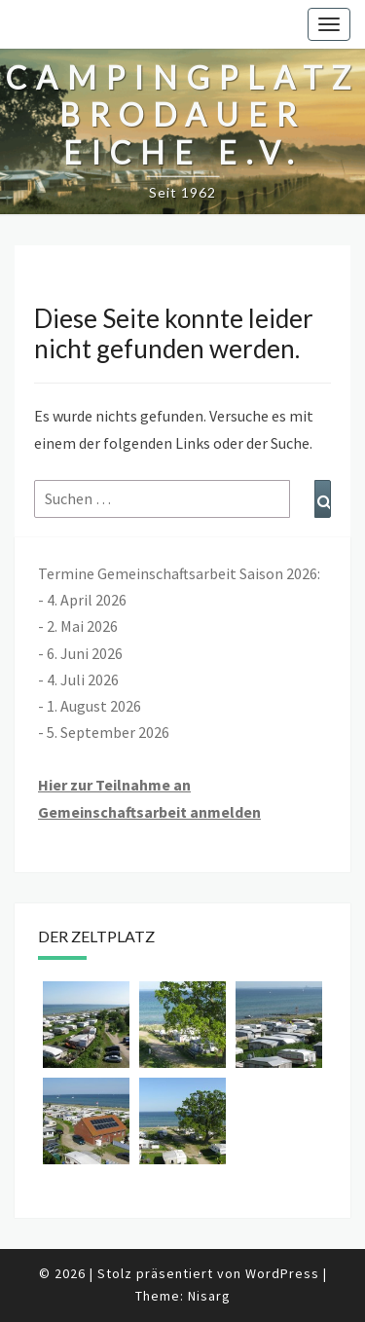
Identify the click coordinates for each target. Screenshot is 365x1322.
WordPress (282, 1273)
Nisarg (209, 1295)
